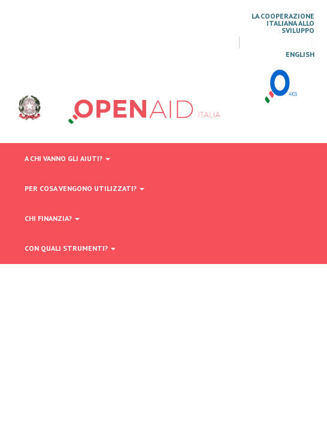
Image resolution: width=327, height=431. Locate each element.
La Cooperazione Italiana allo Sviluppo (283, 23)
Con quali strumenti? (70, 248)
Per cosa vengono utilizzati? (84, 188)
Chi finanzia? (52, 218)
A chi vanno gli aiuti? (67, 158)
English (300, 54)
